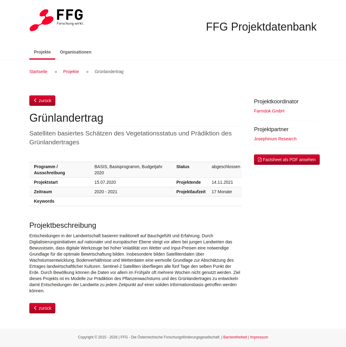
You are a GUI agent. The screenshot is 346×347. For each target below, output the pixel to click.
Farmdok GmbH (269, 111)
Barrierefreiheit (235, 337)
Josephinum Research (275, 138)
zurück (42, 100)
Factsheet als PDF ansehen (287, 159)
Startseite (38, 71)
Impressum (259, 337)
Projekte (44, 51)
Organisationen (75, 52)
